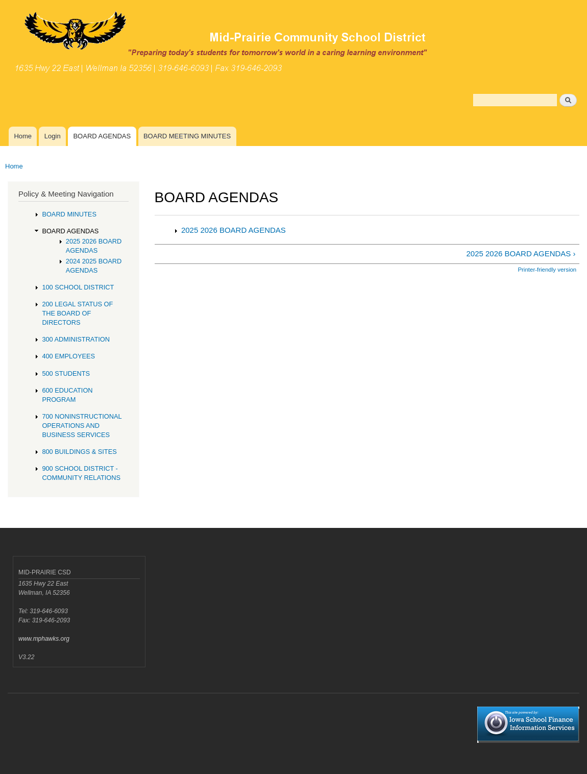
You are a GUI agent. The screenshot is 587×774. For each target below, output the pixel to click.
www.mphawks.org (43, 638)
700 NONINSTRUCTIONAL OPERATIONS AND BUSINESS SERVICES (81, 426)
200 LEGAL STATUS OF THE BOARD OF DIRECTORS (77, 313)
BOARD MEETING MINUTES (187, 136)
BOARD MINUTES (69, 214)
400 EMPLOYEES (68, 356)
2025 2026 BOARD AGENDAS (233, 230)
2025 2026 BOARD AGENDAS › (520, 253)
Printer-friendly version (547, 270)
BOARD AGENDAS (102, 136)
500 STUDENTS (66, 373)
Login (52, 136)
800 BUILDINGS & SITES (79, 451)
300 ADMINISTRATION (76, 339)
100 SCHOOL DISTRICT (78, 287)
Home (23, 136)
